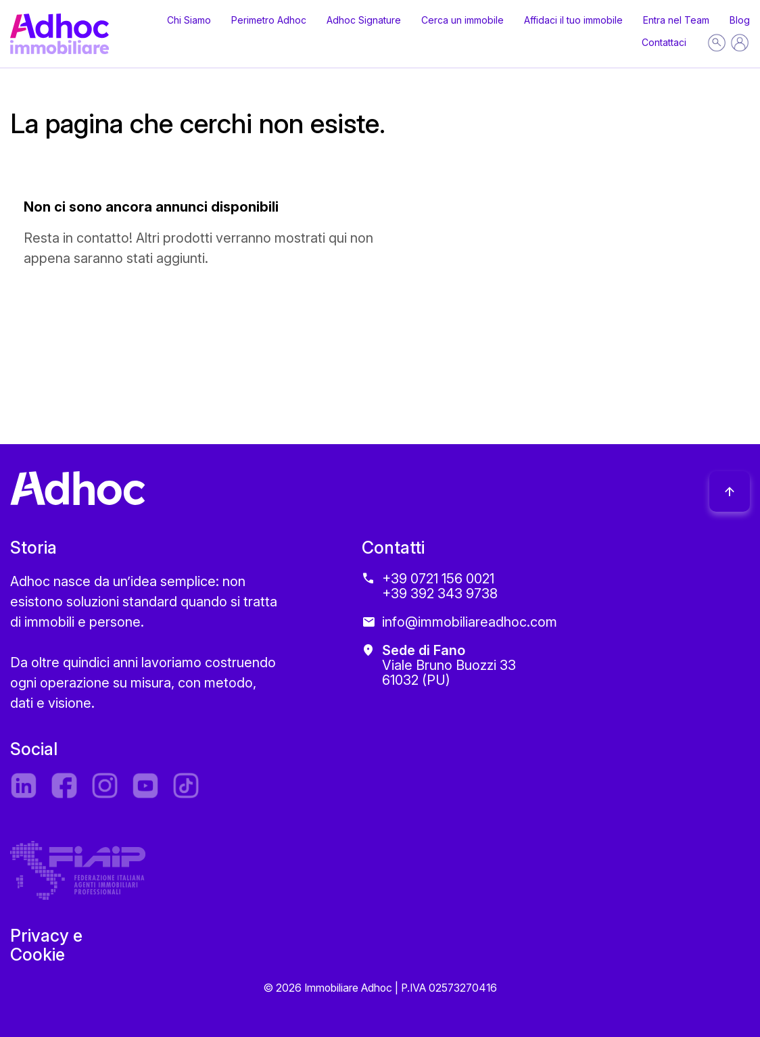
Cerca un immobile (462, 20)
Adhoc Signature (364, 20)
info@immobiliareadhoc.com (469, 621)
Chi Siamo (189, 20)
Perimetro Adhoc (268, 20)
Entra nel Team (676, 20)
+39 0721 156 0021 (438, 578)
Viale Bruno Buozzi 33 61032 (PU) (449, 665)
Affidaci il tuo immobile (573, 20)
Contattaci (664, 42)
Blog (740, 20)
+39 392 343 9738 (440, 593)
